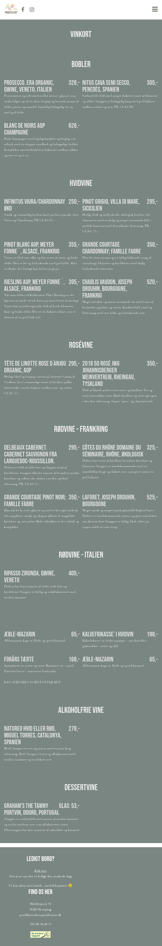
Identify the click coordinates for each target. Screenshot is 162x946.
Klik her (40, 871)
